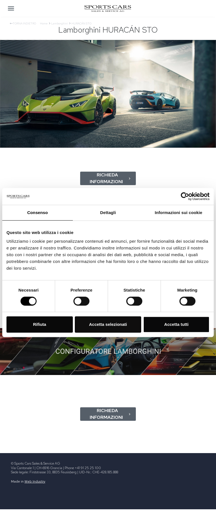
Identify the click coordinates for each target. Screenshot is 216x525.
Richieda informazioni (110, 178)
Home (44, 23)
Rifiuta (39, 324)
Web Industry (34, 481)
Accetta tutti (176, 324)
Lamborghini (59, 23)
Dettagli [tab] (108, 212)
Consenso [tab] (37, 212)
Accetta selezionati (108, 324)
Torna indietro (23, 23)
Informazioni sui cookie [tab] (178, 212)
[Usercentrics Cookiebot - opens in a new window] (185, 196)
